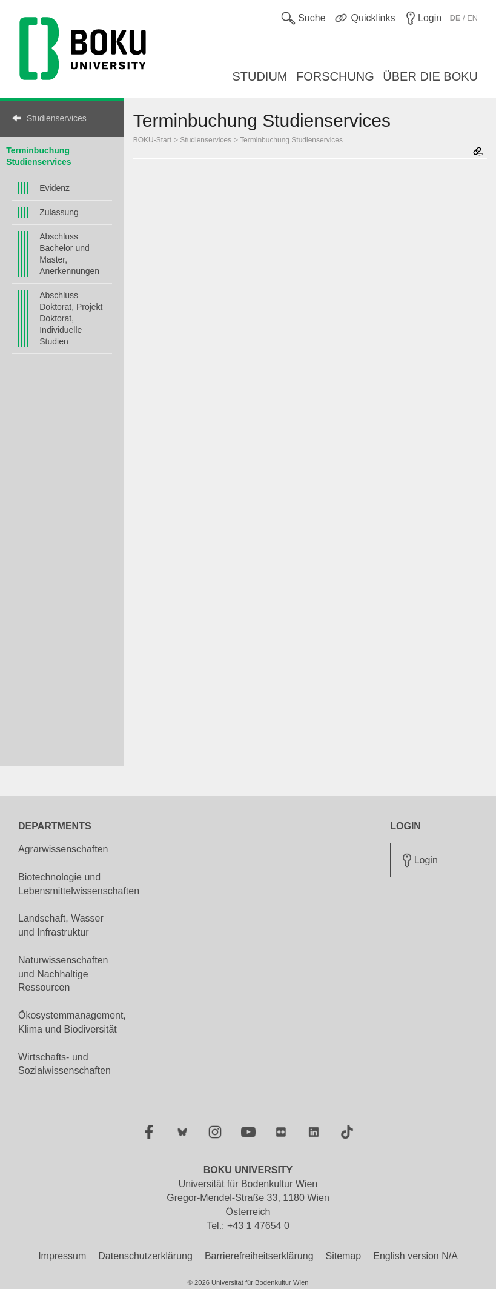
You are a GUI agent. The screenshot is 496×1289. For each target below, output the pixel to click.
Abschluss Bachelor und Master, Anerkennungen (69, 254)
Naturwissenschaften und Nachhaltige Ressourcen (63, 974)
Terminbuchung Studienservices (291, 140)
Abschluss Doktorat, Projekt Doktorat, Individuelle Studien (70, 318)
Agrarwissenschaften (63, 849)
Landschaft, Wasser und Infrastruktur (61, 925)
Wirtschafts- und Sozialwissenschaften (64, 1064)
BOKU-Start (152, 140)
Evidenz (54, 188)
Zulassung (59, 212)
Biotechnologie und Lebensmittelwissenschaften (78, 884)
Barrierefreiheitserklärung (259, 1256)
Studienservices (57, 118)
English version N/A (415, 1256)
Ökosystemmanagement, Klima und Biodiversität (72, 1022)
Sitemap (344, 1256)
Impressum (62, 1256)
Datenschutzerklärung (145, 1256)
